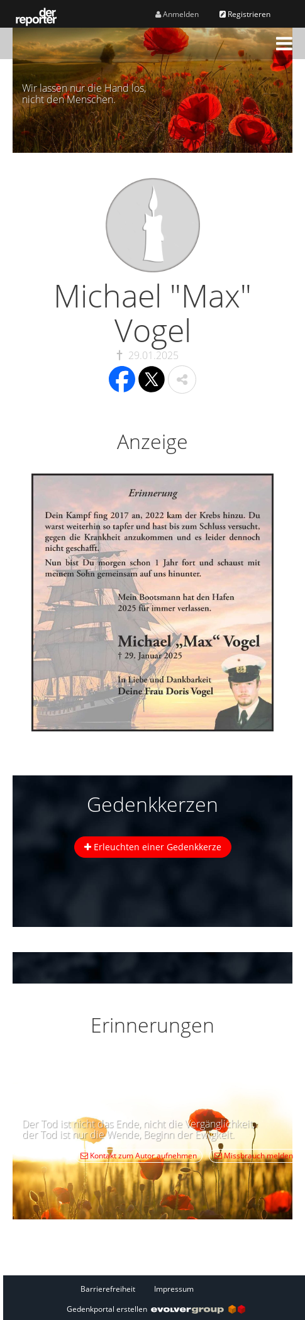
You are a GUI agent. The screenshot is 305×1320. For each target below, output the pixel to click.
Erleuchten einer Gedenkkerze (152, 847)
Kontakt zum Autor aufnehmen (138, 1155)
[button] (284, 43)
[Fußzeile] (156, 1288)
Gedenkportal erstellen (156, 1309)
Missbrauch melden (253, 1155)
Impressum (174, 1289)
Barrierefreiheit (107, 1289)
